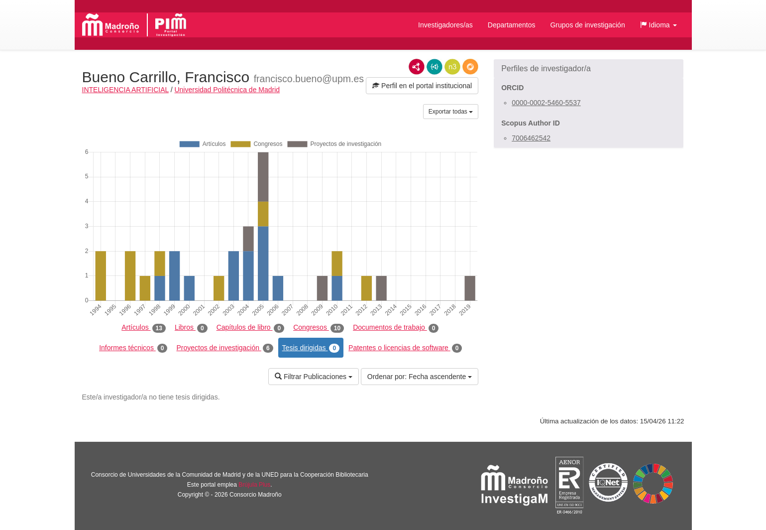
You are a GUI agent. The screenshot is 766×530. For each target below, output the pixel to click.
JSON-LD (434, 67)
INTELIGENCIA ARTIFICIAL (125, 90)
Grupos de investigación (587, 25)
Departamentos (512, 25)
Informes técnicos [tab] (133, 348)
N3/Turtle (452, 67)
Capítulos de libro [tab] (251, 327)
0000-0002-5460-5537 (546, 103)
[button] (658, 24)
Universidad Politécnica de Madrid (227, 90)
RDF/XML (417, 67)
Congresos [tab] (318, 327)
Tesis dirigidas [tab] (311, 348)
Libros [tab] (191, 327)
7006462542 (531, 138)
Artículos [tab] (143, 327)
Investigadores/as (445, 25)
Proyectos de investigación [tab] (224, 348)
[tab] (588, 68)
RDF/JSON (470, 67)
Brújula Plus (254, 484)
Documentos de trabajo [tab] (395, 327)
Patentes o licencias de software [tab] (405, 348)
